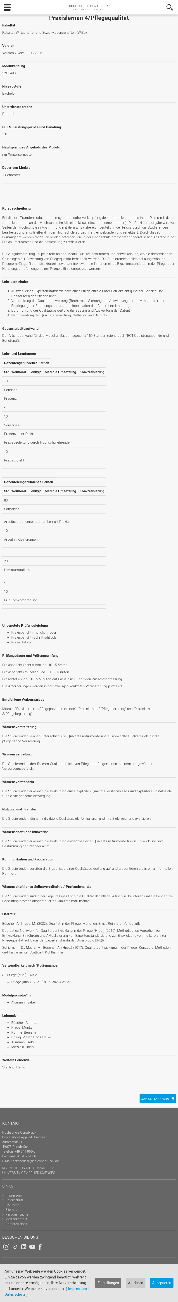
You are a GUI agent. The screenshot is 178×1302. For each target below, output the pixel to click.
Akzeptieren (161, 1282)
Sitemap (11, 1209)
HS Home (12, 1205)
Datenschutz (15, 1294)
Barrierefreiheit (16, 1224)
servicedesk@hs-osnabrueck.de (36, 1161)
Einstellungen (108, 1282)
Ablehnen (135, 1282)
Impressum (77, 1288)
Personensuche (16, 1214)
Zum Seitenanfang (155, 1098)
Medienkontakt (16, 1219)
